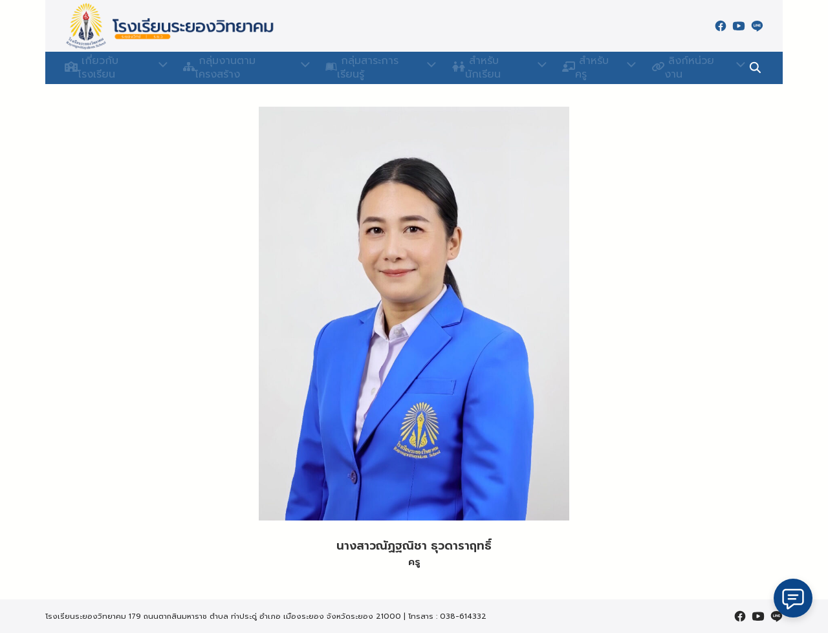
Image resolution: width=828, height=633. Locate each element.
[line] (756, 25)
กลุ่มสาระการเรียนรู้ (375, 68)
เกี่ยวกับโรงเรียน (110, 68)
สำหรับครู (589, 68)
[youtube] (738, 25)
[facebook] (720, 25)
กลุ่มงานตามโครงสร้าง (241, 68)
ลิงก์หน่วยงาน (684, 68)
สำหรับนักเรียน (493, 68)
